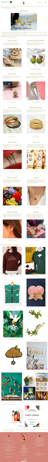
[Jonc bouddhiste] (36, 136)
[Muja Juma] (36, 171)
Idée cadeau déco (35, 401)
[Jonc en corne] (12, 136)
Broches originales (13, 370)
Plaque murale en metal (36, 370)
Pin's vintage (36, 307)
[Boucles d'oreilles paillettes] (36, 69)
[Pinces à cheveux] (12, 207)
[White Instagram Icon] (25, 459)
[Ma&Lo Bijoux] (12, 69)
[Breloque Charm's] (36, 207)
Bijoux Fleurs (12, 73)
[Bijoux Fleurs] (12, 102)
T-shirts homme (35, 275)
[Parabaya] (36, 240)
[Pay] (39, 436)
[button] (45, 2)
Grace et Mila (12, 275)
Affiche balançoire (12, 339)
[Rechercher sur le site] (4, 2)
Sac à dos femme (12, 307)
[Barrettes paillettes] (35, 102)
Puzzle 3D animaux (11, 401)
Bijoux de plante (36, 339)
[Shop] (9, 436)
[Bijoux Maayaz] (12, 171)
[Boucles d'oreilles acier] (12, 240)
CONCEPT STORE (6, 7)
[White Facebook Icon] (23, 459)
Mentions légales (36, 454)
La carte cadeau (24, 427)
